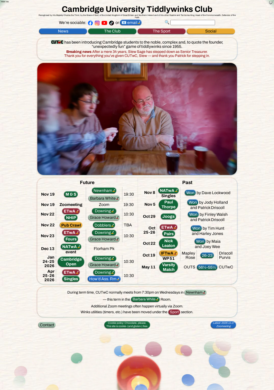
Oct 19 (149, 255)
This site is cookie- (127, 324)
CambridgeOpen (71, 261)
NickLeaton (168, 243)
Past (187, 182)
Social (211, 31)
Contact (47, 325)
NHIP (71, 218)
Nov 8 (149, 192)
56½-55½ (207, 267)
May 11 (149, 267)
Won (190, 193)
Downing (103, 211)
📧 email (129, 22)
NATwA (69, 246)
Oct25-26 (149, 230)
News (63, 31)
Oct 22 (149, 243)
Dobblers (103, 225)
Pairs (169, 234)
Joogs (168, 216)
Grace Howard (103, 217)
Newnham (103, 190)
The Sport (161, 31)
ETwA (69, 211)
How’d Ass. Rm (102, 279)
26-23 (207, 255)
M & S (71, 194)
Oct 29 (149, 216)
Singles (71, 279)
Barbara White (103, 198)
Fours (71, 239)
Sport (174, 312)
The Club (112, 31)
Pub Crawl (71, 225)
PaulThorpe (168, 204)
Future (87, 182)
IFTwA (167, 253)
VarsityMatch (168, 267)
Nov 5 (150, 204)
